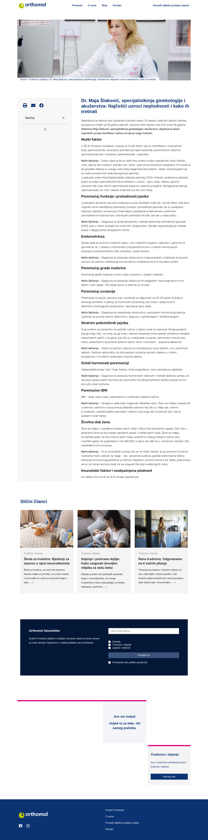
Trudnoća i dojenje (121, 645)
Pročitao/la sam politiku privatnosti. (130, 662)
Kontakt (117, 5)
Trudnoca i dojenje (38, 79)
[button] (25, 105)
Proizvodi (77, 5)
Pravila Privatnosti (114, 810)
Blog (104, 5)
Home (23, 79)
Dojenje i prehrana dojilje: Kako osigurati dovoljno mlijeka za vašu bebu (100, 563)
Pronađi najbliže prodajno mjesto (171, 5)
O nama (92, 5)
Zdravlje (116, 641)
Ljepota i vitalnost (121, 648)
